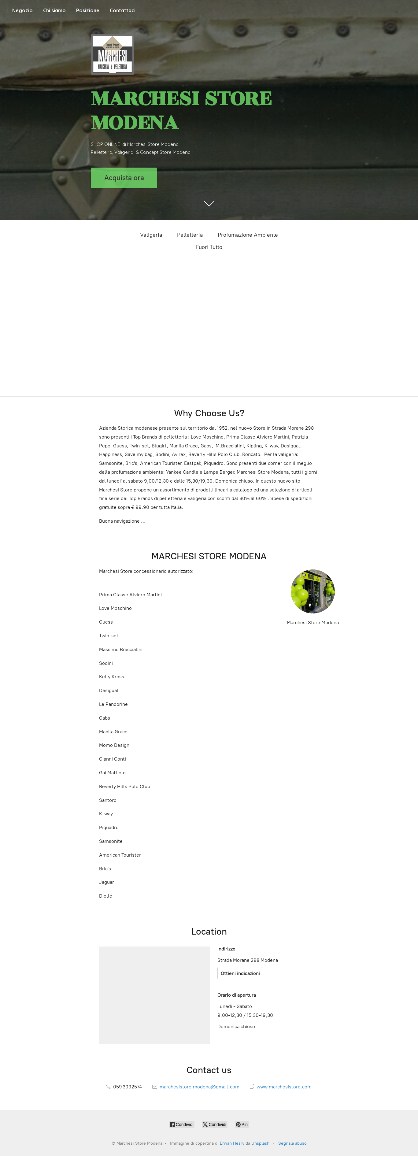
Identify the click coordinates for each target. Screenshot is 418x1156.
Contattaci (122, 10)
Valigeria (151, 235)
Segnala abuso (292, 1143)
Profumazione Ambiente (248, 235)
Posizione (87, 10)
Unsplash (260, 1143)
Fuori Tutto (209, 247)
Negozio (22, 10)
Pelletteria (190, 235)
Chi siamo (54, 10)
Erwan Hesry (232, 1143)
